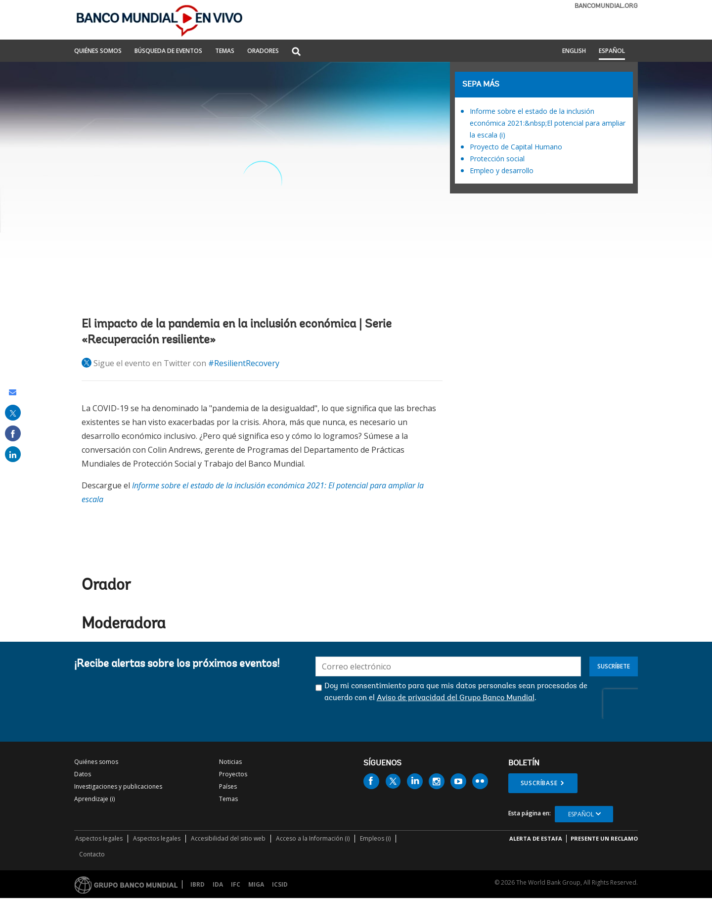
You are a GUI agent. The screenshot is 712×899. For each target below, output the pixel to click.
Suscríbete (613, 666)
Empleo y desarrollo (502, 170)
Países (228, 786)
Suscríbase (539, 783)
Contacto (92, 854)
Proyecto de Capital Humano (516, 146)
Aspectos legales (99, 838)
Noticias (230, 761)
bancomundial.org (606, 6)
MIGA (256, 884)
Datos (82, 774)
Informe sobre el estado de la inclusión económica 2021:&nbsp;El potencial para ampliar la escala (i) (547, 123)
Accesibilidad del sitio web (228, 838)
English (574, 51)
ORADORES (263, 51)
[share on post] (13, 413)
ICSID (280, 884)
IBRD (197, 884)
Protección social (497, 158)
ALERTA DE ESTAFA (535, 838)
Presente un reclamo (604, 838)
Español (612, 51)
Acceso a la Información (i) (313, 838)
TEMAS (224, 51)
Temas (228, 799)
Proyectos (233, 774)
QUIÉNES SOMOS (98, 51)
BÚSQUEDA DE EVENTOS (168, 51)
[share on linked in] (13, 454)
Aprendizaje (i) (94, 799)
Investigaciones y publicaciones (118, 786)
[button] (296, 52)
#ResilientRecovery (243, 363)
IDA (218, 884)
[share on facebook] (13, 433)
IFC (235, 884)
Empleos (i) (375, 838)
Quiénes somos (96, 761)
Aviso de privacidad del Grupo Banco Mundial (455, 698)
